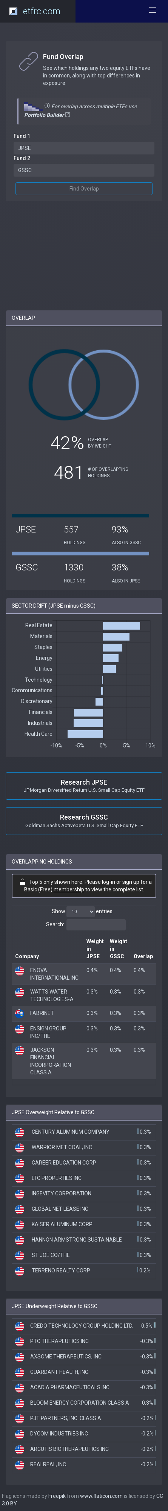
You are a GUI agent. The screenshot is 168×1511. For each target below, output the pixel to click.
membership (69, 889)
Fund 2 (22, 158)
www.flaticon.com (101, 1496)
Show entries (82, 911)
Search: (86, 924)
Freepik (57, 1496)
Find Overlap (84, 189)
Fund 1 (22, 136)
